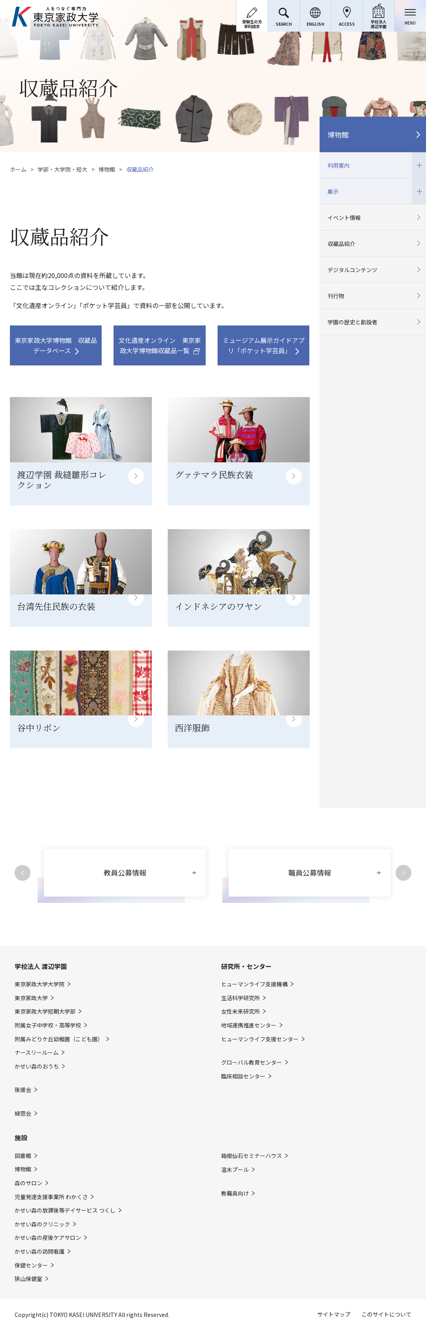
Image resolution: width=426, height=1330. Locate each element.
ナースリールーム (37, 1052)
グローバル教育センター (251, 1062)
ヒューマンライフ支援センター (260, 1039)
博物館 (106, 169)
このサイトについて (386, 1314)
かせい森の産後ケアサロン (48, 1237)
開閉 (419, 165)
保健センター (31, 1265)
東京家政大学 (31, 998)
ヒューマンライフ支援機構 (254, 984)
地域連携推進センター (248, 1025)
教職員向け (235, 1193)
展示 (373, 191)
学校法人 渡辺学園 (41, 966)
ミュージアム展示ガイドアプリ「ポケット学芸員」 (264, 345)
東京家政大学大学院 (39, 984)
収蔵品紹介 (341, 244)
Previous (22, 873)
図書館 (23, 1156)
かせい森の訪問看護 (39, 1251)
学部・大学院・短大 (62, 169)
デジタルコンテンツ (352, 270)
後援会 (23, 1090)
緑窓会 (23, 1113)
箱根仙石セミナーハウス (251, 1156)
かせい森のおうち (37, 1066)
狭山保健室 (28, 1279)
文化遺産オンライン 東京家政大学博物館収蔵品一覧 (160, 345)
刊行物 (336, 296)
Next (403, 873)
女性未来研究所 (240, 1011)
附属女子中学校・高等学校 (48, 1025)
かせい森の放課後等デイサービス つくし (65, 1210)
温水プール (235, 1169)
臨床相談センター (243, 1076)
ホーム (18, 169)
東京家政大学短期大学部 (45, 1011)
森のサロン (28, 1183)
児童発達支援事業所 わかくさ (51, 1197)
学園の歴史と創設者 (352, 322)
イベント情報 (344, 217)
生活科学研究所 (240, 998)
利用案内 (373, 165)
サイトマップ (333, 1314)
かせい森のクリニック (42, 1224)
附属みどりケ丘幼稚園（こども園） (59, 1039)
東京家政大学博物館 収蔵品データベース (56, 345)
